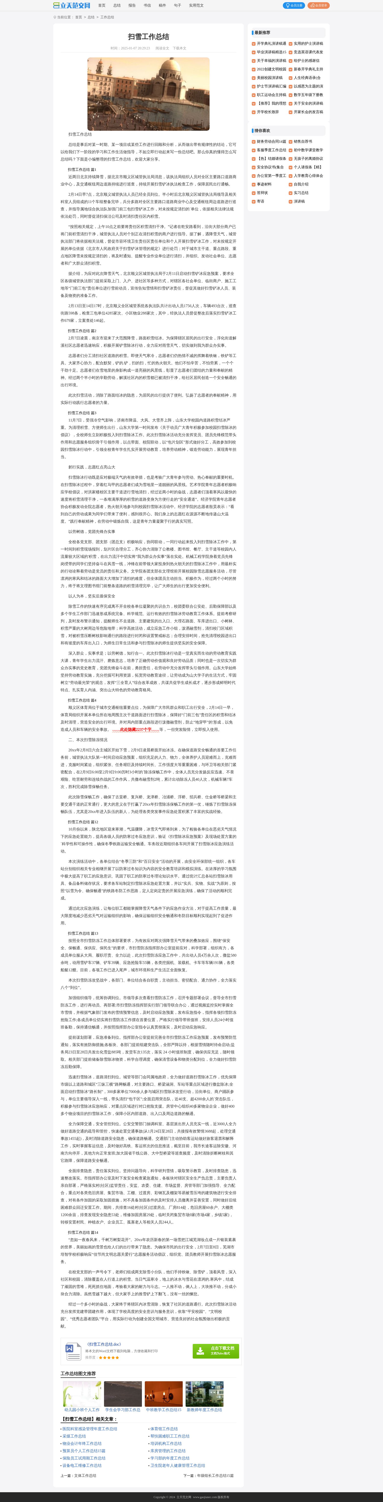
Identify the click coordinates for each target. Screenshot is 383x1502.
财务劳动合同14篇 (271, 141)
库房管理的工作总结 (168, 1451)
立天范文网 (184, 1497)
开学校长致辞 (268, 112)
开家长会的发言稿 (308, 112)
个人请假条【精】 (308, 167)
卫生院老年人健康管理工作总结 (177, 1465)
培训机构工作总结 (166, 1443)
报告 (132, 5)
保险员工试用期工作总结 (84, 1458)
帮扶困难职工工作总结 (170, 1436)
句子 (177, 5)
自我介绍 (301, 184)
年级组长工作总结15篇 (215, 1476)
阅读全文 (162, 48)
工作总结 (107, 17)
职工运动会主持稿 (271, 95)
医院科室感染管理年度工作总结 (90, 1429)
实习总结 (301, 193)
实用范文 (196, 5)
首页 (102, 5)
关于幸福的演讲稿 (271, 61)
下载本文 (179, 48)
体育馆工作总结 (164, 1429)
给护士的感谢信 (306, 61)
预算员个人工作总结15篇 (84, 1451)
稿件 (162, 5)
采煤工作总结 (74, 1436)
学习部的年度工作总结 (170, 1458)
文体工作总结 (85, 1476)
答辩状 (262, 193)
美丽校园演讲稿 (270, 78)
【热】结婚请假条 (271, 159)
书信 (147, 5)
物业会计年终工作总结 (82, 1443)
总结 (117, 5)
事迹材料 (264, 184)
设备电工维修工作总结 (82, 1465)
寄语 (260, 201)
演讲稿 (299, 201)
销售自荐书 (303, 141)
